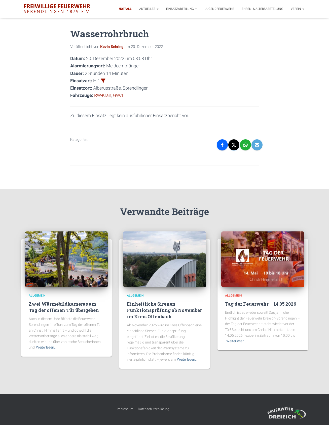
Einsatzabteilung (181, 9)
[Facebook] (222, 144)
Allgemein (37, 295)
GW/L (118, 95)
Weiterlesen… (46, 347)
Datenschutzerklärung (153, 409)
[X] (233, 144)
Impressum (125, 409)
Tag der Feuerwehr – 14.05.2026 (260, 304)
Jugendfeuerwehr (219, 9)
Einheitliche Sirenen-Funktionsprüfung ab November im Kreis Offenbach (164, 310)
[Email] (257, 144)
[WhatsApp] (245, 144)
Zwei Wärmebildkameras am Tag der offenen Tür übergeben (64, 307)
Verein (297, 9)
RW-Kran (102, 95)
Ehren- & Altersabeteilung (262, 9)
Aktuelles (149, 9)
